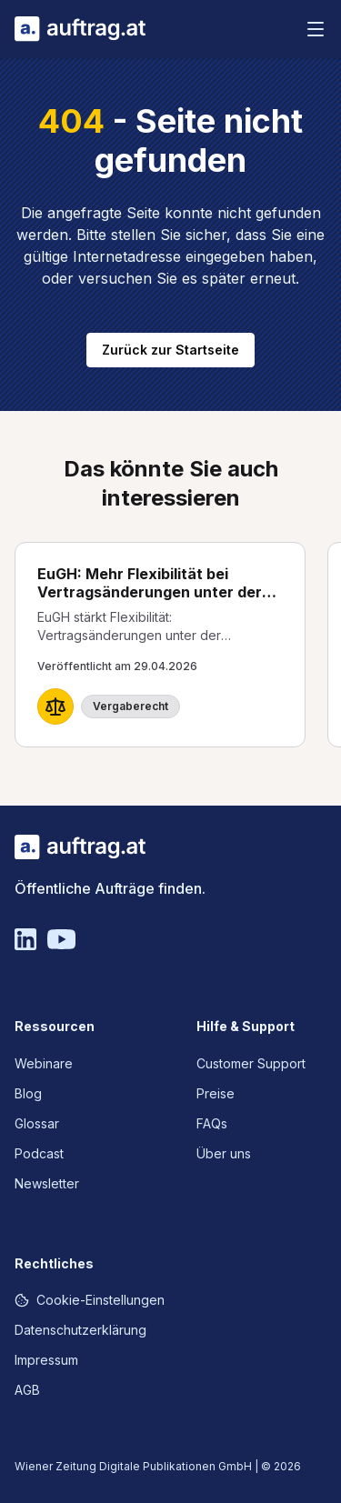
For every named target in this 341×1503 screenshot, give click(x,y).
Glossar (37, 1123)
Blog (28, 1093)
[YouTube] (61, 939)
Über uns (223, 1153)
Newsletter (47, 1183)
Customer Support (251, 1063)
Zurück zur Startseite (170, 349)
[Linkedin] (25, 939)
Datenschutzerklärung (80, 1330)
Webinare (44, 1063)
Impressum (46, 1360)
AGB (27, 1390)
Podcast (39, 1153)
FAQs (211, 1123)
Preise (215, 1093)
